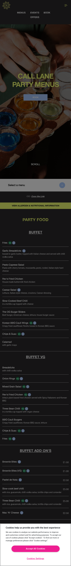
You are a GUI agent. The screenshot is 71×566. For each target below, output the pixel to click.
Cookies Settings (35, 558)
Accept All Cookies (35, 549)
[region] (35, 544)
